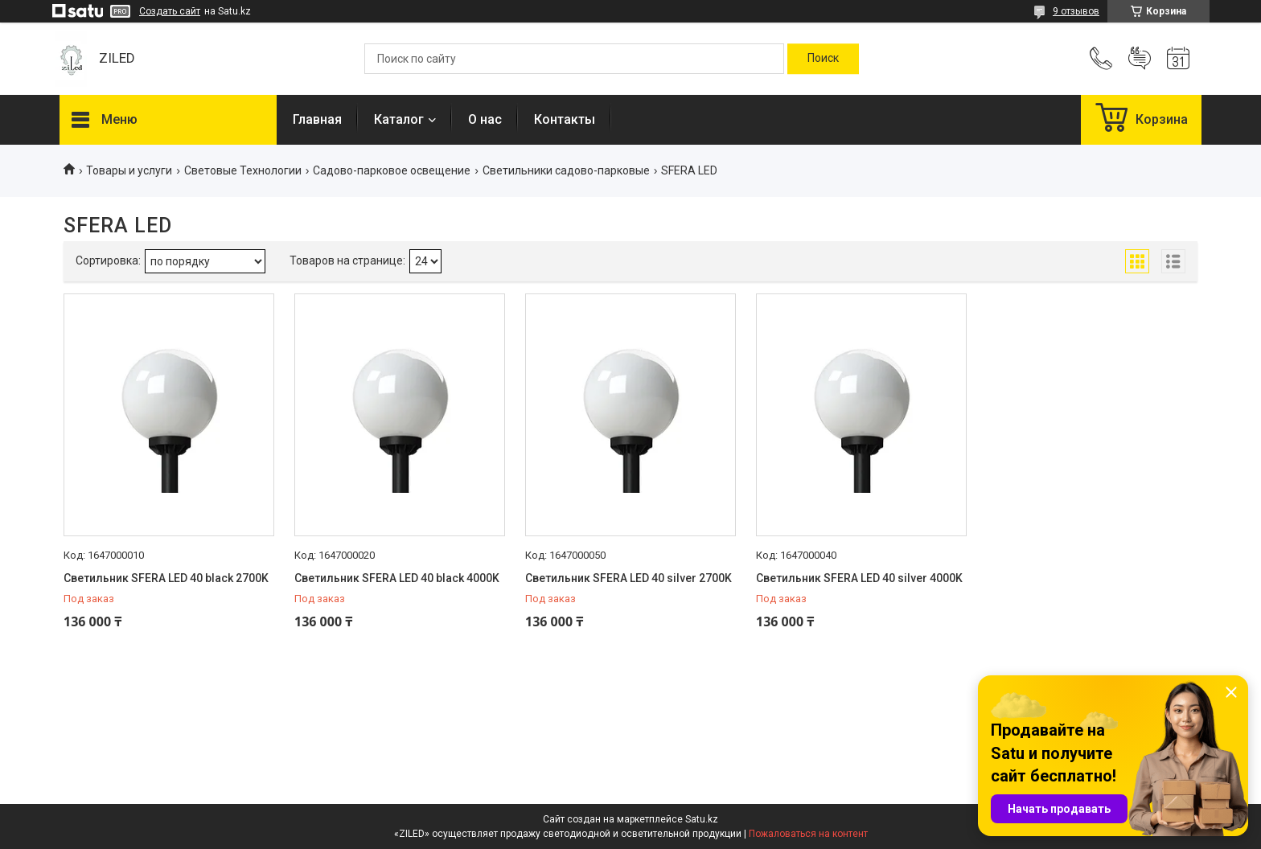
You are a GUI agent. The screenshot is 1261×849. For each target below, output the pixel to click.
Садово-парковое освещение (391, 170)
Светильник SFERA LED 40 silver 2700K (628, 578)
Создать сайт (169, 11)
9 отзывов (1076, 11)
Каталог (399, 119)
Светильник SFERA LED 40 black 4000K (396, 578)
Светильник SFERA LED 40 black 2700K (166, 578)
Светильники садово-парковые (566, 170)
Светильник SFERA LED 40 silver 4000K (859, 578)
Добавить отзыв (1139, 59)
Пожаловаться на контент (808, 833)
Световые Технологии (243, 170)
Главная (317, 119)
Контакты (564, 119)
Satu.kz (701, 819)
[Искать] (823, 58)
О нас (485, 119)
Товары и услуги (129, 170)
